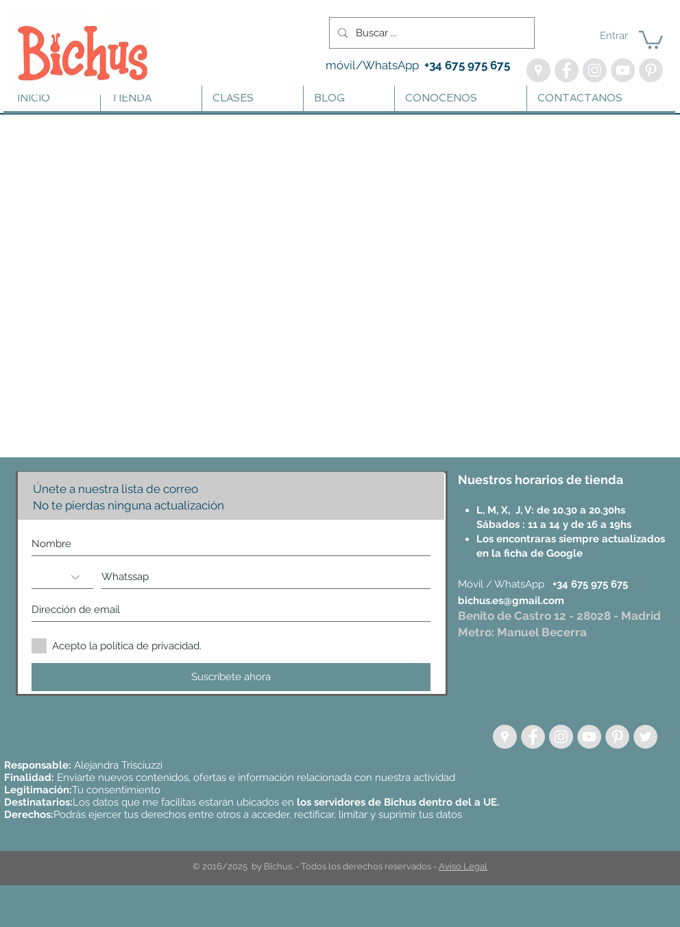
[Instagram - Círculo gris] (561, 737)
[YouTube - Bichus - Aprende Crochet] (623, 70)
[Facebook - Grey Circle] (533, 737)
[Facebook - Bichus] (567, 70)
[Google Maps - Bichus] (538, 70)
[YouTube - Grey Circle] (589, 737)
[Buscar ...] (430, 33)
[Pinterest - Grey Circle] (617, 737)
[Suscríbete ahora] (231, 677)
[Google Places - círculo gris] (505, 737)
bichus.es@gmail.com (511, 600)
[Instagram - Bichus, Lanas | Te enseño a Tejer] (595, 70)
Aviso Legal (463, 866)
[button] (651, 39)
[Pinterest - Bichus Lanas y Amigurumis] (651, 70)
